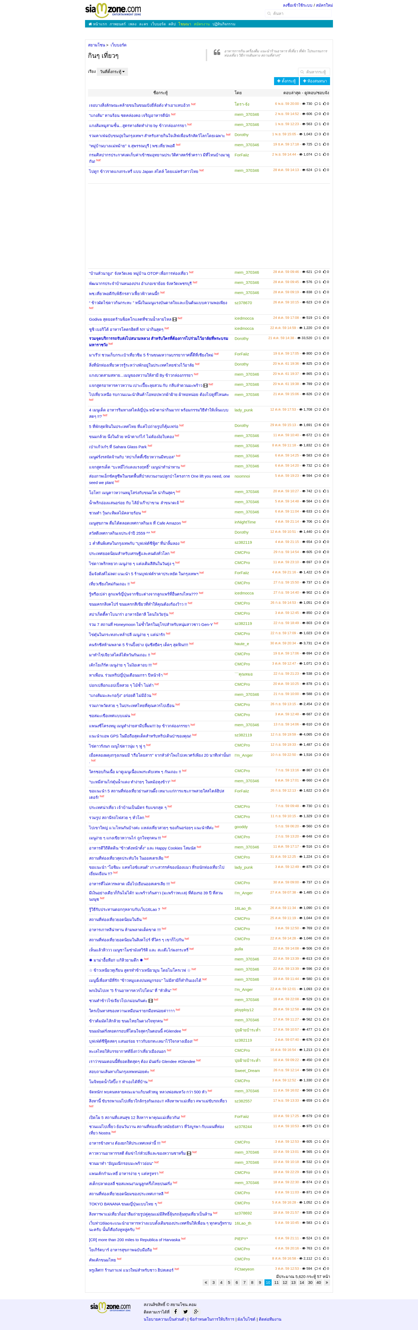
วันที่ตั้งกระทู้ (112, 71)
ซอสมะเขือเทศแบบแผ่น (109, 715)
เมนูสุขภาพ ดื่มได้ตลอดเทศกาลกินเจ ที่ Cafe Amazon (135, 523)
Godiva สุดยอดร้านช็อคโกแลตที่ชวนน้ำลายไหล (130, 319)
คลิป (172, 24)
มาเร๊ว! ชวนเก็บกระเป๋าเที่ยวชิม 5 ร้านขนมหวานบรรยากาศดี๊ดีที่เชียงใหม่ (151, 355)
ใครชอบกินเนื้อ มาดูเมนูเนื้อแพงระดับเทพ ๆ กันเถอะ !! (135, 771)
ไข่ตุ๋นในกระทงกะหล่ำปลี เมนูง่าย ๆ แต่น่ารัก (127, 634)
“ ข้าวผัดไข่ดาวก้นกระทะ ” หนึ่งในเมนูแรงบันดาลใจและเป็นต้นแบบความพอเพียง (158, 302)
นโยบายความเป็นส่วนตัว (165, 1319)
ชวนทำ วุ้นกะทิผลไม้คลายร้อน (115, 513)
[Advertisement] (209, 222)
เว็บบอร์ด (158, 24)
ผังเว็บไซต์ (246, 1319)
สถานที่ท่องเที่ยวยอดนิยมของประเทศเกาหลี (126, 1194)
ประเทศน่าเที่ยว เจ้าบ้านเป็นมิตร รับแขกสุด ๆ (128, 807)
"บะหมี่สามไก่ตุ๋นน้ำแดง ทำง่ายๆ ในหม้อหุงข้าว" (129, 782)
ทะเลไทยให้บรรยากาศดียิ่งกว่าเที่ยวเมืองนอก (127, 1051)
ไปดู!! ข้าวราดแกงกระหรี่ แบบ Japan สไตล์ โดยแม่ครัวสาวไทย (143, 171)
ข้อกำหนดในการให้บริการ (212, 1319)
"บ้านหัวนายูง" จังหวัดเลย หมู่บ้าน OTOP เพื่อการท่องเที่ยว (138, 273)
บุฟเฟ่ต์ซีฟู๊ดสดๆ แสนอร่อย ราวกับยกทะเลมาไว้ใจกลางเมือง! (141, 1041)
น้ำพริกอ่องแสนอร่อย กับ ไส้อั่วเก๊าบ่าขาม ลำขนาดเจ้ (134, 503)
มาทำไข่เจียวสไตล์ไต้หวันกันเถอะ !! (119, 655)
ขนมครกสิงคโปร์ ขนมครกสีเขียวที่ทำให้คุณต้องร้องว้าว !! (138, 604)
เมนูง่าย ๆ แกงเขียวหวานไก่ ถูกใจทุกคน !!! (125, 838)
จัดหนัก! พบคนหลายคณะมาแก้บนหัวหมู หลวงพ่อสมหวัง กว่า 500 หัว (148, 1092)
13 (293, 1282)
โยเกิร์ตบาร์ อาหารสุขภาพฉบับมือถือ (120, 1250)
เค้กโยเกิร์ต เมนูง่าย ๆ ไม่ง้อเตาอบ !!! (120, 665)
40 (318, 1282)
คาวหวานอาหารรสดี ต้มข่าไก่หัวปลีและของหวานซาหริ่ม (137, 1153)
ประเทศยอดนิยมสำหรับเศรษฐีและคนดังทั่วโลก (129, 553)
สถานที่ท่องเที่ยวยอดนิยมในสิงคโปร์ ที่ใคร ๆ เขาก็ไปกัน (136, 940)
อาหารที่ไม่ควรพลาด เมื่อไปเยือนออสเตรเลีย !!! (129, 884)
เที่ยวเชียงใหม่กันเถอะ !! (109, 584)
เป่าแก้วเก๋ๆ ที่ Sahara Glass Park (118, 446)
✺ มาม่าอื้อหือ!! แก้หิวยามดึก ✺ (116, 960)
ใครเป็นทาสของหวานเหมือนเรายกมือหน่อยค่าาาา (132, 1011)
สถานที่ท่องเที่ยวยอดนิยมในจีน (115, 919)
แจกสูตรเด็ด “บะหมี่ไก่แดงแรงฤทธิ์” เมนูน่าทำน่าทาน (134, 467)
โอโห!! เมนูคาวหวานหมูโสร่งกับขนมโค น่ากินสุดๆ (132, 492)
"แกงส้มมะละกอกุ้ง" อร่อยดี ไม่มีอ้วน (120, 695)
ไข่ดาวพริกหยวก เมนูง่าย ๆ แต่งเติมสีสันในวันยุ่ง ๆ (131, 563)
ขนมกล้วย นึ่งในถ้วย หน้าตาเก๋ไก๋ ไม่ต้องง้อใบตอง (131, 436)
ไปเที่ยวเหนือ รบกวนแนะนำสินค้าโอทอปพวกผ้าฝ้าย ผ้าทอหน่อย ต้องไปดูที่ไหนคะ (159, 394)
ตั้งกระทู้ (286, 81)
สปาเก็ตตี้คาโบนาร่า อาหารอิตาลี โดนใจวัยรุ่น (128, 614)
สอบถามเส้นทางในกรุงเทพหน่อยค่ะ (119, 1071)
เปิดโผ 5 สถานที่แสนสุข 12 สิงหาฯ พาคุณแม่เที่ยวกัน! (134, 1117)
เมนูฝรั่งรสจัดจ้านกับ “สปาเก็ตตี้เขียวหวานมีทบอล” (132, 457)
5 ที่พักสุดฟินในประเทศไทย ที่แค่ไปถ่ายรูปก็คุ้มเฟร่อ (133, 426)
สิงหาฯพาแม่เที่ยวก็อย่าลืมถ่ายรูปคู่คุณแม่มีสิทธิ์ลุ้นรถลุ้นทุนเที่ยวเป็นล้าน (150, 1214)
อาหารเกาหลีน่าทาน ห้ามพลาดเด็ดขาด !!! (125, 929)
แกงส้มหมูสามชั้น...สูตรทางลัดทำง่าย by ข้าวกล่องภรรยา (137, 125)
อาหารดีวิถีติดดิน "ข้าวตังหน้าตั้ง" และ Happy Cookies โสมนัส (142, 848)
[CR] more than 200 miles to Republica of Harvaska (134, 1239)
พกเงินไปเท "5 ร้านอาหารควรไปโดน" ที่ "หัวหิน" (130, 990)
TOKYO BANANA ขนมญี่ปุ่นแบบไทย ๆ (123, 1204)
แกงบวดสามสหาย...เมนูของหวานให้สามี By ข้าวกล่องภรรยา (141, 375)
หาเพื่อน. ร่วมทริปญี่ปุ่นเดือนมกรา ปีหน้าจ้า (126, 675)
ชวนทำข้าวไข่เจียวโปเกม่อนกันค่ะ (118, 1000)
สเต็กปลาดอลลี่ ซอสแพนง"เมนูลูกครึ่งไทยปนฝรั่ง (130, 1183)
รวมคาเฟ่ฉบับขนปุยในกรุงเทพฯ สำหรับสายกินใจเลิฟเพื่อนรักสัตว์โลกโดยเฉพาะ (157, 135)
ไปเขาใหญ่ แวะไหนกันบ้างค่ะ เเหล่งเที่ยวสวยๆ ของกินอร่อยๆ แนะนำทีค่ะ (151, 827)
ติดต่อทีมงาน (270, 1319)
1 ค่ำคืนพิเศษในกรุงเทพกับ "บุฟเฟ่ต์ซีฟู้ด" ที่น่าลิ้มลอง (134, 543)
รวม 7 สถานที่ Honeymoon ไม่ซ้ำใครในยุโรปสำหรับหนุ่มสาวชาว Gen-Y (151, 624)
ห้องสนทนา (315, 81)
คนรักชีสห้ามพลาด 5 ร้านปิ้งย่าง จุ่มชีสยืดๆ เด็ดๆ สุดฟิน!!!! (138, 644)
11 (276, 1282)
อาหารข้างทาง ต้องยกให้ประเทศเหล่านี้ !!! (124, 1143)
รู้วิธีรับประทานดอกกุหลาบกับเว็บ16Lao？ (125, 909)
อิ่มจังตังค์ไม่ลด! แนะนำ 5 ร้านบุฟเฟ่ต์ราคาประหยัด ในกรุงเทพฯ (143, 573)
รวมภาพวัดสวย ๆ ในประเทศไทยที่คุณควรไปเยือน (131, 705)
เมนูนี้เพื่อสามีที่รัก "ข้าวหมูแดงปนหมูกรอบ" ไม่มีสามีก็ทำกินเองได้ (145, 980)
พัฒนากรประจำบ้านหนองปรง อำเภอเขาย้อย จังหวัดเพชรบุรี (140, 283)
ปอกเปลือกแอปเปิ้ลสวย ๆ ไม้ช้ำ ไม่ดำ (121, 685)
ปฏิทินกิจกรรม (223, 24)
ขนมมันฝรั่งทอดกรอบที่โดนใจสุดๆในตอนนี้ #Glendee (135, 1031)
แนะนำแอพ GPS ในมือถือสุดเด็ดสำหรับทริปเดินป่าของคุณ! (140, 736)
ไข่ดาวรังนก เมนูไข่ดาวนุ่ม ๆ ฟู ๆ (117, 746)
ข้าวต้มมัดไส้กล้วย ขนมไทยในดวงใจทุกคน (126, 1021)
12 (285, 1282)
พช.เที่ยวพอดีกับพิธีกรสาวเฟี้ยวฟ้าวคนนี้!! (124, 293)
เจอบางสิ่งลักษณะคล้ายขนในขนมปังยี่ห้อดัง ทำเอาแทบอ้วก (139, 105)
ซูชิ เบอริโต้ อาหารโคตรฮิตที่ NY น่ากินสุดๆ (126, 329)
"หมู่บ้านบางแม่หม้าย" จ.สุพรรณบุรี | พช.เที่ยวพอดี (132, 146)
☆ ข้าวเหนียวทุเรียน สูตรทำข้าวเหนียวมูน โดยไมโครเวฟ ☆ (140, 970)
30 (310, 1282)
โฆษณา (184, 24)
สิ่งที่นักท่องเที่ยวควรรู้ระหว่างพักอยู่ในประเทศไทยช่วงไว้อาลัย (141, 365)
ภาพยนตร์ (118, 24)
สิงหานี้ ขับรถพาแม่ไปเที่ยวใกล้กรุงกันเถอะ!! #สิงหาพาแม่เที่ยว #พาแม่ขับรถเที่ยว (158, 1101)
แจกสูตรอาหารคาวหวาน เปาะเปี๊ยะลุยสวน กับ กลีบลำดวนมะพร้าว (145, 385)
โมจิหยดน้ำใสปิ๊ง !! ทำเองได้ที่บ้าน (118, 1081)
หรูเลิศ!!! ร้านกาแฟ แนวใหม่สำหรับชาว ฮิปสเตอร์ (131, 1270)
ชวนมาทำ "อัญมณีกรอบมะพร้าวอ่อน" (121, 1163)
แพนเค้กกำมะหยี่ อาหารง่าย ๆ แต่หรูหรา (123, 1173)
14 (302, 1282)
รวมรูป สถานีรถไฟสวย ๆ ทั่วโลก (116, 817)
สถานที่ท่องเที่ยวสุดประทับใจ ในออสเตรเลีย (126, 858)
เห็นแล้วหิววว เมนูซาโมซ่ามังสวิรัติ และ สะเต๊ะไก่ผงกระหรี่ (138, 950)
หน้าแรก (98, 24)
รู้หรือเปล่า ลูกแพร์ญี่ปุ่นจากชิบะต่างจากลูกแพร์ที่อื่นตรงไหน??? (143, 594)
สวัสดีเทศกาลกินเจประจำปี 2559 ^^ (119, 533)
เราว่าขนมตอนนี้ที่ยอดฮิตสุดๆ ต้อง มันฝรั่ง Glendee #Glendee (142, 1061)
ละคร (143, 24)
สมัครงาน (202, 24)
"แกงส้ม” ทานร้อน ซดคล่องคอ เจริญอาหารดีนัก (129, 115)
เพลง (132, 24)
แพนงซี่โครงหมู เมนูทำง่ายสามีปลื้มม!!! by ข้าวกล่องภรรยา (139, 726)
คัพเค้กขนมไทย (102, 1260)
